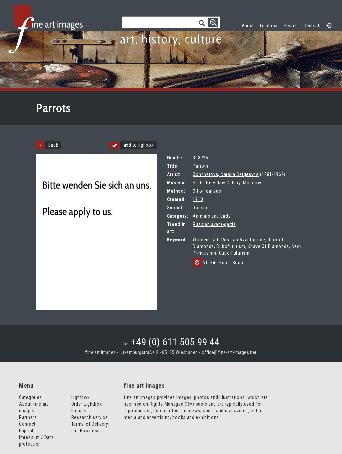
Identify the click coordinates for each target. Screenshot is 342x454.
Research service (89, 417)
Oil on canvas (207, 191)
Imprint (26, 430)
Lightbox (270, 24)
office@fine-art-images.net (229, 352)
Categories (30, 397)
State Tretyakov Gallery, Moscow (227, 182)
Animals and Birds (212, 216)
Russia (200, 207)
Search (291, 25)
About (248, 25)
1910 (198, 199)
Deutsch (312, 25)
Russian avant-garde (214, 224)
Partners (28, 417)
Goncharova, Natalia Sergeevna (226, 174)
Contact (27, 424)
